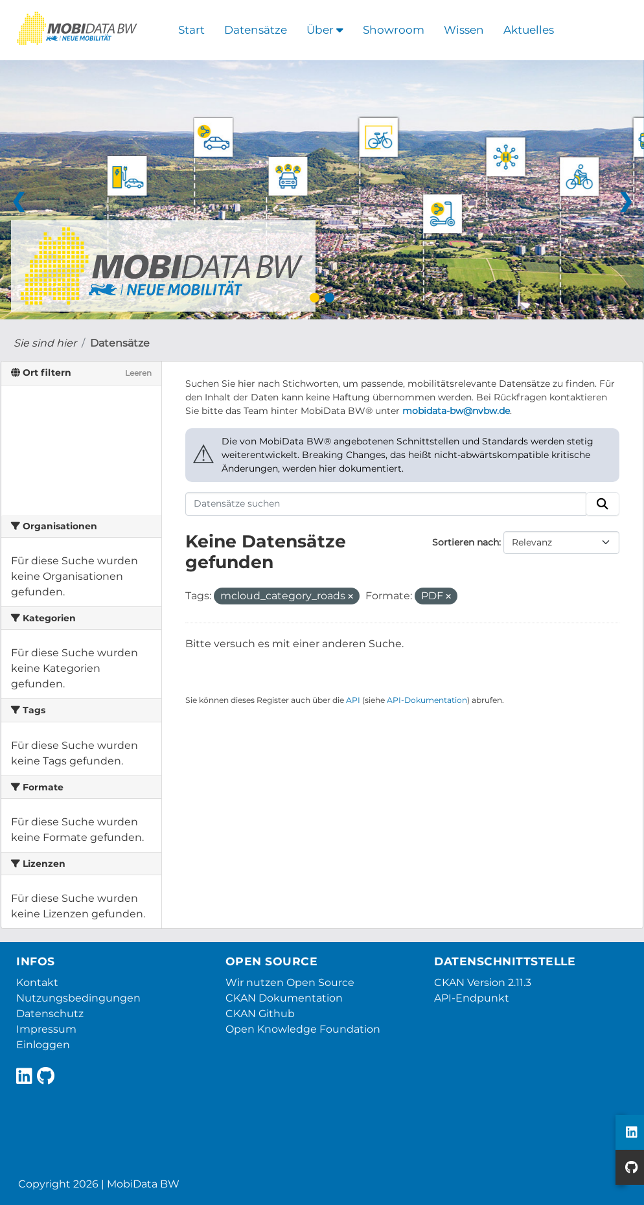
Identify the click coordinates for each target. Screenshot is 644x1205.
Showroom (393, 29)
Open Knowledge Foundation (302, 1029)
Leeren (138, 373)
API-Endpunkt (471, 998)
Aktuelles (528, 29)
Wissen (464, 29)
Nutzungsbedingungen (78, 998)
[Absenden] (602, 504)
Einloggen (43, 1045)
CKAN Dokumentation (284, 998)
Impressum (46, 1029)
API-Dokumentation (427, 700)
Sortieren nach (465, 542)
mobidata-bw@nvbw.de (456, 411)
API (353, 700)
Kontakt (37, 982)
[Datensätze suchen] (386, 504)
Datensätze (255, 29)
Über (324, 29)
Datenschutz (50, 1013)
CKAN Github (260, 1013)
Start (191, 29)
